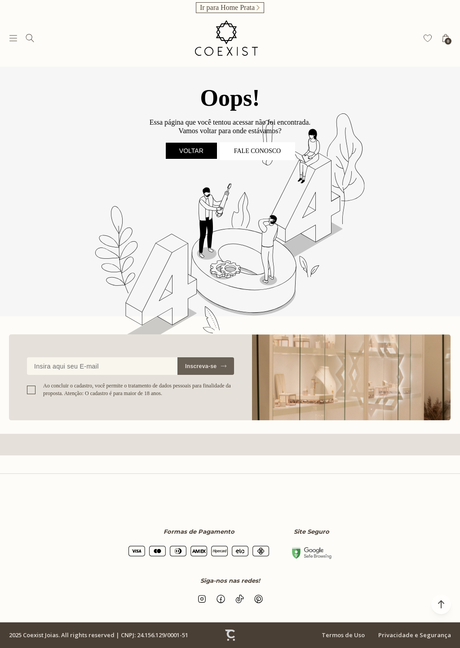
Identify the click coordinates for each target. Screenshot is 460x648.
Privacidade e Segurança (414, 635)
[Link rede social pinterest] (258, 599)
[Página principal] (226, 38)
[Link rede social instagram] (201, 599)
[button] (441, 604)
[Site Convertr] (230, 635)
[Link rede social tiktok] (239, 599)
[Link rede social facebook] (220, 599)
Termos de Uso (343, 635)
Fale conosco (257, 151)
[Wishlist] (427, 38)
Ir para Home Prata (227, 7)
